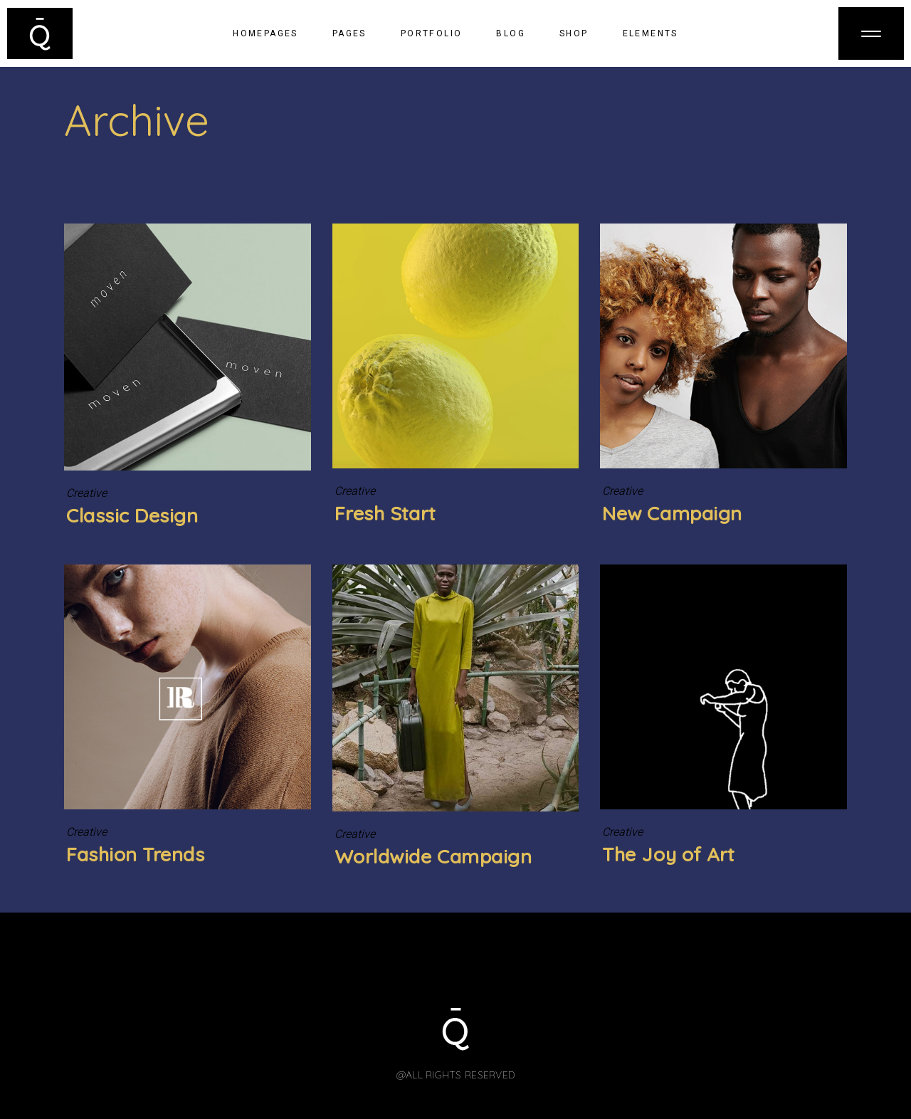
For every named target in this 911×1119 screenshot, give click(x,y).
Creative (86, 493)
